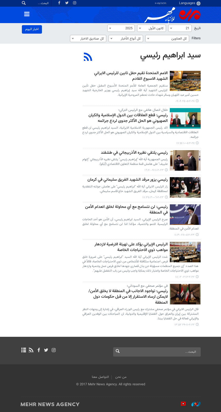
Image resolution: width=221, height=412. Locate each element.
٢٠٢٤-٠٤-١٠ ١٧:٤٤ (185, 143)
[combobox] (180, 28)
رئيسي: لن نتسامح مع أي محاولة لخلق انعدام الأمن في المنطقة (126, 210)
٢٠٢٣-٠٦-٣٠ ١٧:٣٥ (153, 197)
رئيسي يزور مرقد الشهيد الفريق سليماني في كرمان (127, 180)
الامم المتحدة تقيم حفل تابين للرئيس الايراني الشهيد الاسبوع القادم (131, 76)
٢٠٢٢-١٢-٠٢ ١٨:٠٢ (185, 277)
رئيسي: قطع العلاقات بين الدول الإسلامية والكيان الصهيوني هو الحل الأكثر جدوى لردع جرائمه (128, 118)
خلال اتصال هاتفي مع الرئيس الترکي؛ (143, 110)
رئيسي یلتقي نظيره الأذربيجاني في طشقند (134, 153)
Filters (196, 38)
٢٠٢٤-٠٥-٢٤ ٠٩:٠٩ (185, 101)
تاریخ (197, 28)
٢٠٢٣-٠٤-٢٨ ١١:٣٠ (184, 235)
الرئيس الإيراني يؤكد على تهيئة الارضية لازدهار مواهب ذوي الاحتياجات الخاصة (131, 247)
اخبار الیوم (32, 29)
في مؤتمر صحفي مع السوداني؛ (147, 286)
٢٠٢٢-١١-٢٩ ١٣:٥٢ (184, 325)
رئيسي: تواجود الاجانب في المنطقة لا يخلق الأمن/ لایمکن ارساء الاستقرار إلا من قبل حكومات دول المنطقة (128, 297)
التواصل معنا (100, 377)
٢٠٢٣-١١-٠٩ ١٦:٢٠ (154, 170)
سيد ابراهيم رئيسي (170, 55)
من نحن (121, 377)
